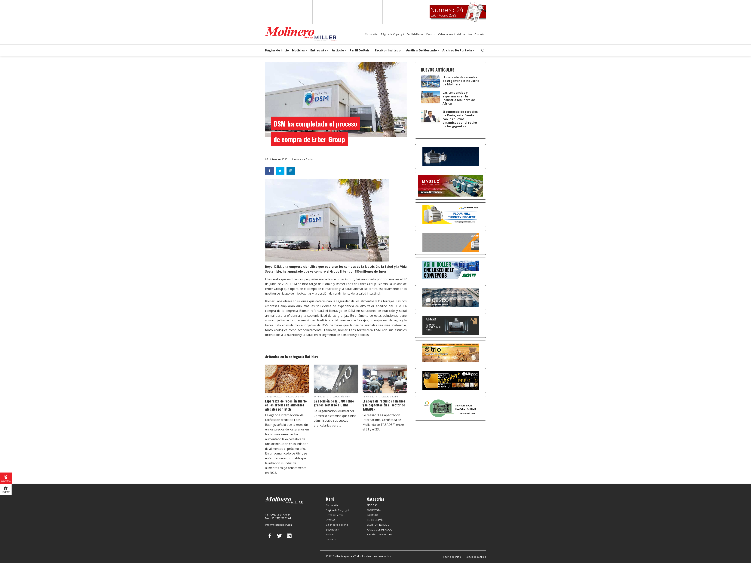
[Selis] (450, 242)
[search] (483, 50)
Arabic (324, 12)
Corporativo (372, 34)
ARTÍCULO (372, 515)
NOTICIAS (372, 505)
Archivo (467, 34)
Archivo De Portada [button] (457, 50)
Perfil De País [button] (359, 50)
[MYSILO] (450, 185)
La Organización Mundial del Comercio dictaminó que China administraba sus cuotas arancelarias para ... (335, 418)
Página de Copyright (392, 34)
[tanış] (450, 325)
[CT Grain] (450, 408)
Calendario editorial (449, 34)
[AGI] (450, 270)
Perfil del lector (415, 34)
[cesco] (450, 297)
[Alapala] (450, 156)
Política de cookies (475, 556)
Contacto (479, 34)
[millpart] (450, 380)
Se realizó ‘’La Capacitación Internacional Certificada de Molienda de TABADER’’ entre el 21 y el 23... (383, 422)
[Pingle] (450, 214)
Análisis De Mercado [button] (421, 50)
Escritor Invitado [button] (388, 50)
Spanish (300, 12)
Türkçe (371, 12)
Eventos (431, 34)
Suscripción (332, 529)
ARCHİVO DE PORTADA (379, 534)
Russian (347, 12)
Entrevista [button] (318, 50)
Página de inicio (277, 50)
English (276, 12)
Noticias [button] (298, 50)
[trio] (450, 352)
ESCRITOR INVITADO (378, 524)
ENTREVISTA (374, 510)
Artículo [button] (338, 50)
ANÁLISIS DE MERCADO (380, 529)
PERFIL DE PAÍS (375, 520)
